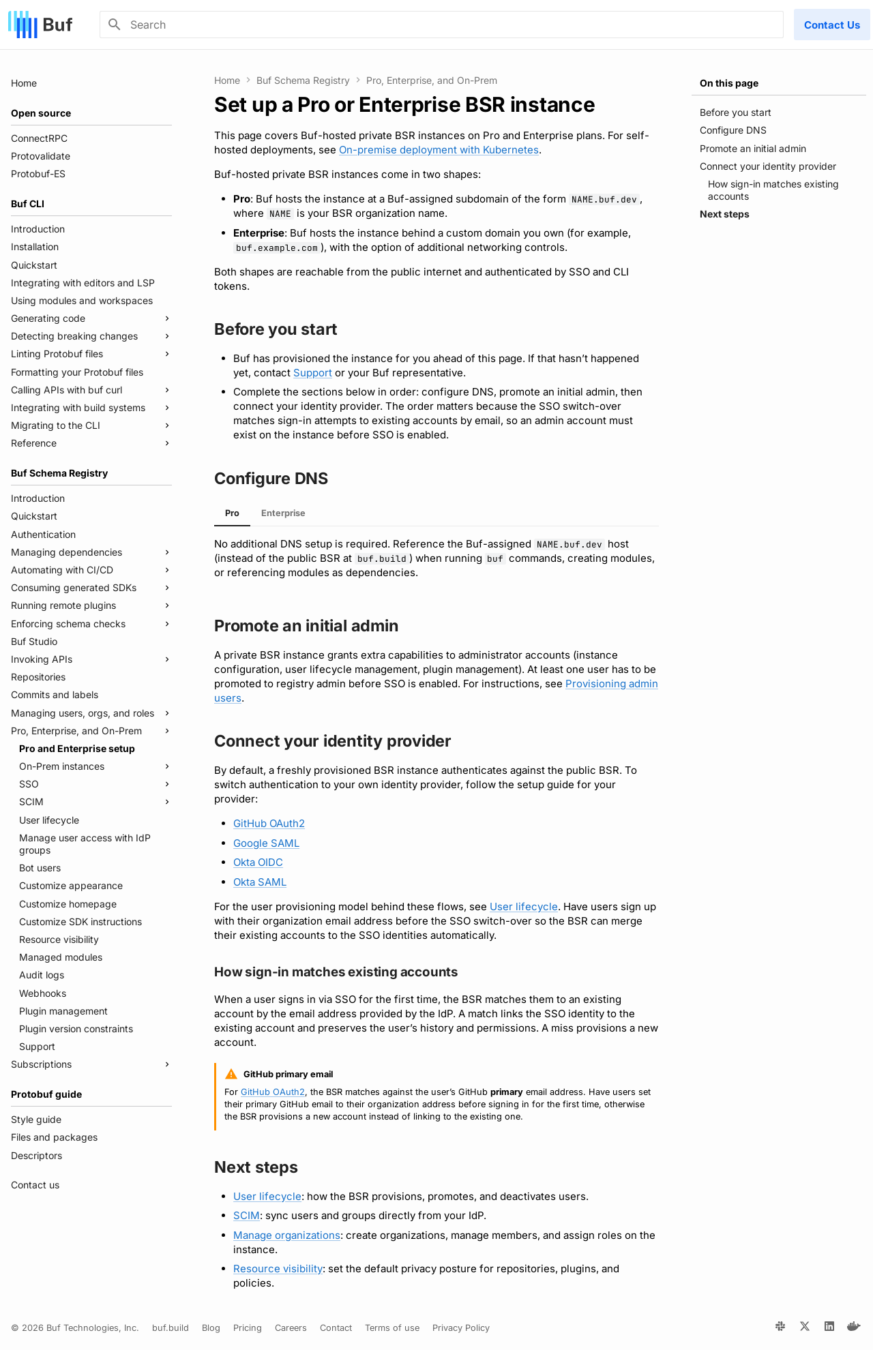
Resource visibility (278, 1268)
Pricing (247, 1328)
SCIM (246, 1215)
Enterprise (283, 513)
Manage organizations (286, 1235)
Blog (211, 1328)
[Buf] (40, 24)
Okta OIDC (258, 862)
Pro (232, 513)
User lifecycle (524, 906)
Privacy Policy (461, 1328)
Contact (336, 1328)
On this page (729, 83)
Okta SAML (259, 881)
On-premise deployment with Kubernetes (439, 149)
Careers (291, 1328)
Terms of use (392, 1328)
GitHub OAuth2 (269, 823)
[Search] (442, 24)
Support (312, 372)
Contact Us (832, 24)
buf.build (170, 1328)
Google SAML (266, 843)
